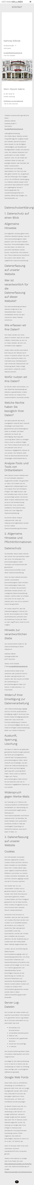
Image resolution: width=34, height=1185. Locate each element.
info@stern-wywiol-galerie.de (13, 101)
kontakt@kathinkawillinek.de (13, 53)
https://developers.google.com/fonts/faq (18, 1164)
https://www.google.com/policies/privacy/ (18, 1172)
